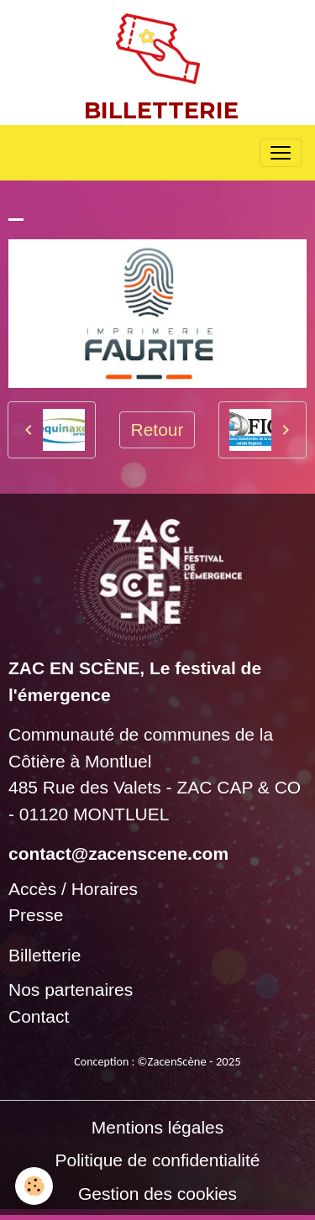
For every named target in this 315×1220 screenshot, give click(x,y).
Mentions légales (158, 1127)
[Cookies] (34, 1186)
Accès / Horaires (73, 888)
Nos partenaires (70, 989)
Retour (156, 429)
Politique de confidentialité (157, 1160)
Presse (35, 914)
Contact (38, 1016)
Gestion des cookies (157, 1193)
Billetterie (44, 955)
